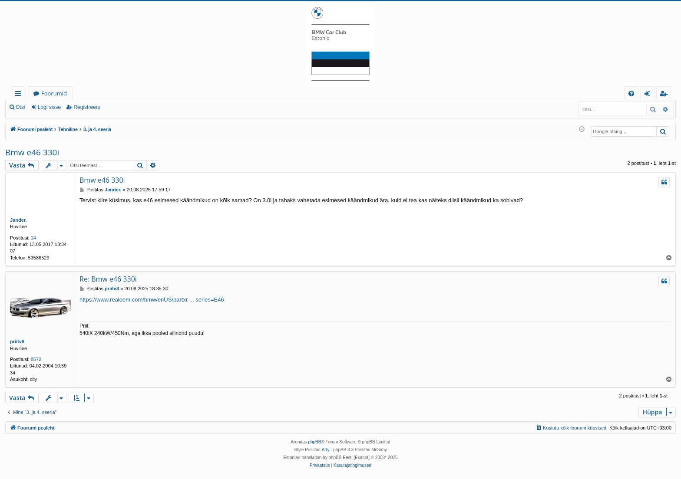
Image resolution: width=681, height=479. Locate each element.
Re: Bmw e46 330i (108, 279)
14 (33, 237)
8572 (36, 359)
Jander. (18, 220)
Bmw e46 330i (32, 152)
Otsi (20, 107)
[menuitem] (631, 93)
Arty (326, 449)
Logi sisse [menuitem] (649, 94)
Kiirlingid (20, 94)
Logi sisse (49, 107)
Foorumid (54, 93)
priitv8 (17, 341)
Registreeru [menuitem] (665, 94)
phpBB (314, 442)
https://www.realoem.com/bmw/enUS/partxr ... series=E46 (151, 299)
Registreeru (86, 107)
